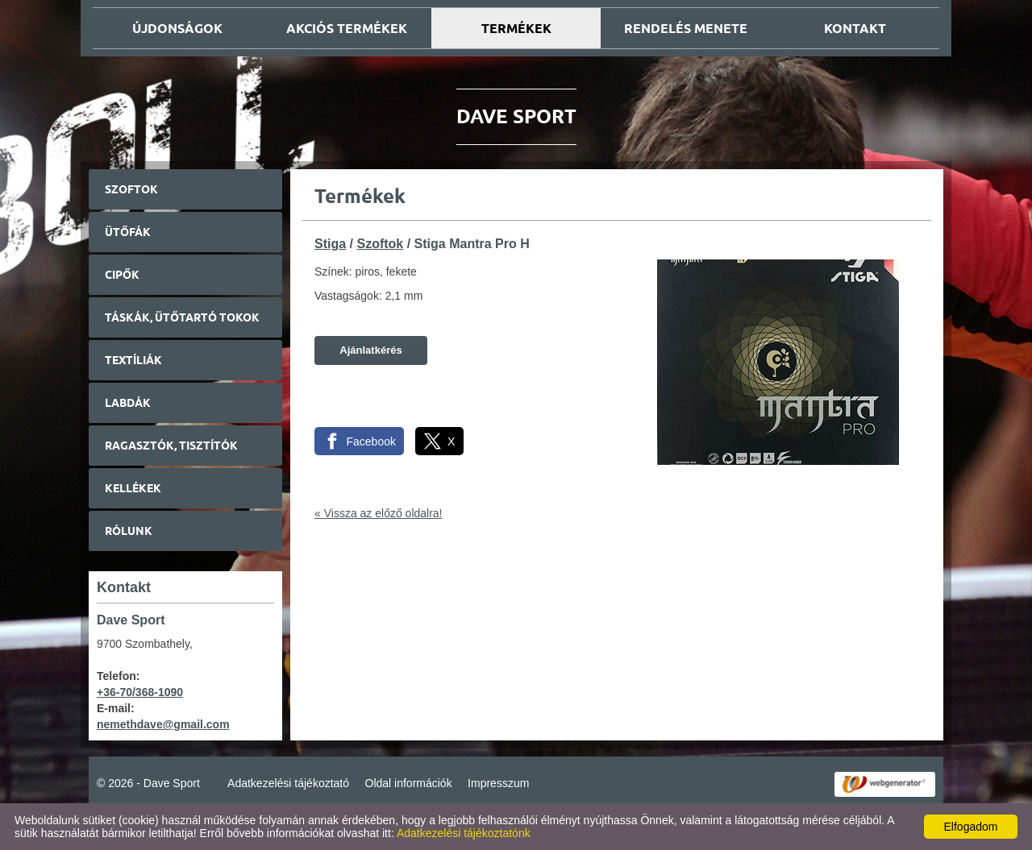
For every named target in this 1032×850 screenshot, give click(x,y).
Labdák (128, 402)
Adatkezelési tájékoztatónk (464, 833)
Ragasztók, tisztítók (171, 445)
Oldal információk (408, 783)
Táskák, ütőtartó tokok (182, 317)
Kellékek (133, 488)
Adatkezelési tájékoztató (288, 783)
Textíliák (133, 360)
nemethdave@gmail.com (163, 724)
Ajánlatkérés (370, 350)
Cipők (122, 274)
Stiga (330, 244)
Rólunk (128, 531)
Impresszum (498, 783)
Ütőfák (128, 232)
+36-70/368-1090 (140, 692)
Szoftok (131, 189)
